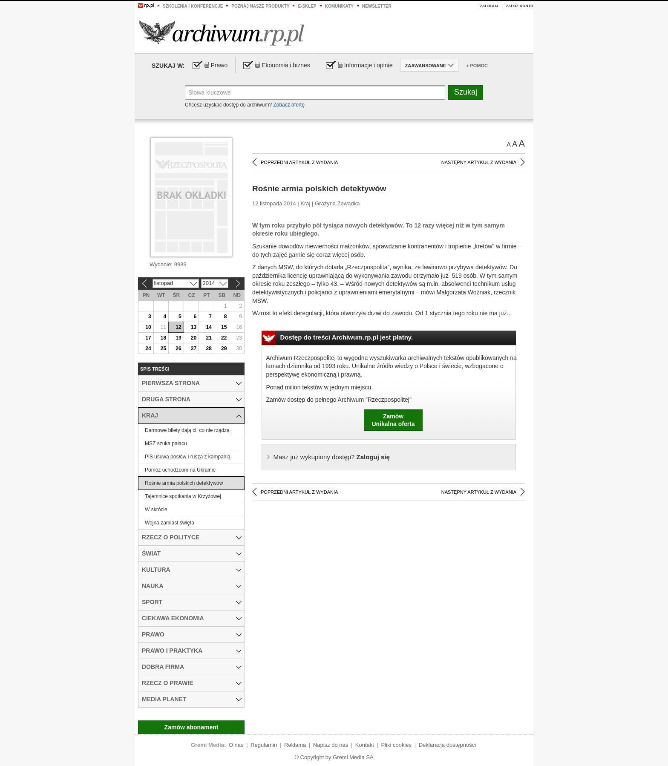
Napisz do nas (330, 745)
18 (163, 338)
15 (224, 327)
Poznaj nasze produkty (260, 6)
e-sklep (307, 6)
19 (178, 338)
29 (224, 348)
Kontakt (364, 745)
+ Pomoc (477, 65)
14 (208, 327)
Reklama (295, 745)
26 (178, 348)
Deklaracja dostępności (447, 745)
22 (224, 338)
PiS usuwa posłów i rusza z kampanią (187, 457)
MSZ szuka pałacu (166, 443)
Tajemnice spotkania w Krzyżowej (183, 496)
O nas (236, 745)
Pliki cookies (396, 745)
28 (208, 348)
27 (193, 348)
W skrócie (156, 510)
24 (148, 348)
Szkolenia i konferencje (193, 6)
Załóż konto (519, 6)
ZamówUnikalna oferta (393, 420)
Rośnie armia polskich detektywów (184, 483)
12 (178, 327)
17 (148, 338)
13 (193, 327)
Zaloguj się (332, 457)
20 (193, 338)
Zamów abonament (191, 727)
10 (148, 327)
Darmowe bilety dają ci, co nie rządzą (187, 430)
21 (208, 338)
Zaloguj (489, 6)
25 (163, 348)
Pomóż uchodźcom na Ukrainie (180, 470)
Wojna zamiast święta (169, 523)
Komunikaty (339, 6)
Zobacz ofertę (288, 105)
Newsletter (377, 6)
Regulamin (263, 745)
